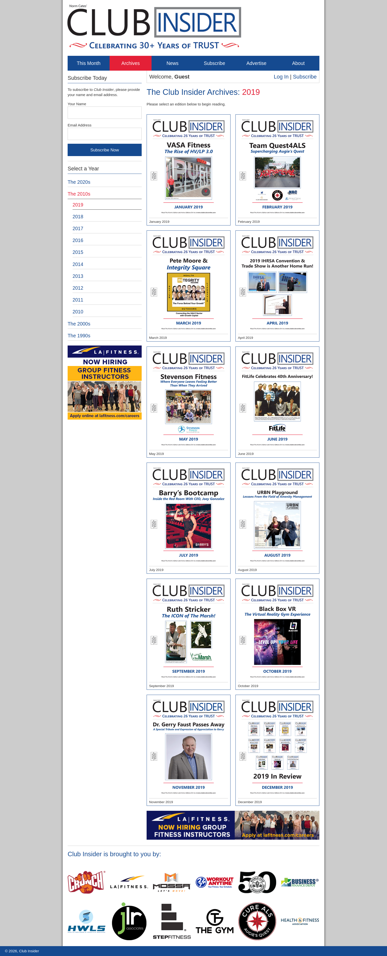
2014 (78, 264)
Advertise (256, 63)
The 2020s (79, 182)
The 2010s (79, 194)
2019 (78, 204)
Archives (130, 63)
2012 (78, 288)
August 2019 (277, 518)
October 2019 (277, 634)
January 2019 (188, 170)
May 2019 (188, 402)
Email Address (80, 125)
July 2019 (188, 518)
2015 (78, 252)
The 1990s (79, 335)
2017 (78, 228)
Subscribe (214, 63)
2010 (78, 311)
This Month (88, 63)
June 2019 (277, 402)
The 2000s (79, 323)
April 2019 (277, 286)
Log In (281, 77)
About (298, 63)
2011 (78, 300)
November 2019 (188, 750)
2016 (78, 240)
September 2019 (188, 634)
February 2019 (277, 170)
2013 (78, 276)
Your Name (77, 104)
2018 (78, 216)
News (173, 63)
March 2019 (188, 286)
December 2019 (277, 750)
